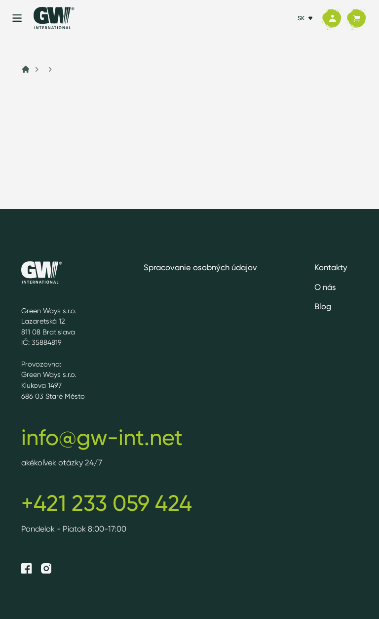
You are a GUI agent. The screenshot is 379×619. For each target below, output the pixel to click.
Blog (322, 306)
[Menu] (17, 18)
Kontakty (330, 267)
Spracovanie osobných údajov (200, 267)
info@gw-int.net (102, 437)
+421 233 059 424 (106, 503)
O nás (325, 287)
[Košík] (356, 18)
